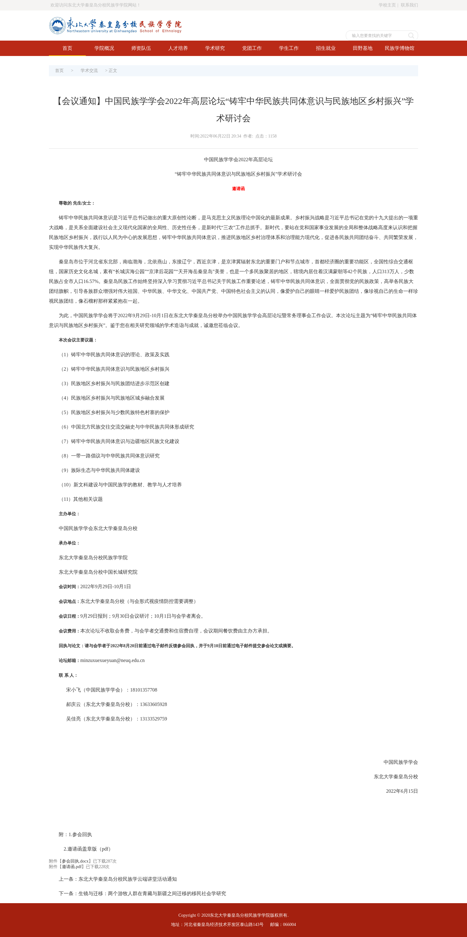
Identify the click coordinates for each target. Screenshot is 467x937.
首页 (67, 48)
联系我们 (409, 5)
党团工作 (252, 48)
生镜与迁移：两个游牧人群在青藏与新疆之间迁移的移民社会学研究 (152, 893)
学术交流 (89, 70)
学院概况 (104, 48)
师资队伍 (141, 48)
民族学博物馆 (399, 48)
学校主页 (387, 5)
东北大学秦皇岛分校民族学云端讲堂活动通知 (127, 879)
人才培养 (178, 48)
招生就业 (326, 48)
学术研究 (215, 48)
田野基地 (363, 48)
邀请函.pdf (72, 866)
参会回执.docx (75, 861)
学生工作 (289, 48)
